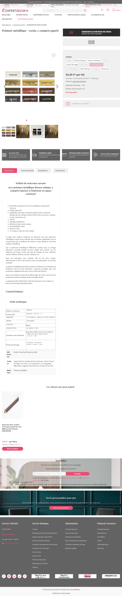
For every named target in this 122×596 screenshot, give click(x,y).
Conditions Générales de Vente (75, 544)
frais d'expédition (73, 589)
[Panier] (116, 10)
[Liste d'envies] (107, 10)
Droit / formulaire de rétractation (76, 541)
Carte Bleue (101, 537)
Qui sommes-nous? (71, 533)
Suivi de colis (36, 556)
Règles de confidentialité (70, 478)
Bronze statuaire (94, 60)
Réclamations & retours (40, 563)
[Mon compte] (102, 10)
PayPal (99, 541)
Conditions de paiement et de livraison (45, 544)
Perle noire (105, 69)
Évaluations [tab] (43, 170)
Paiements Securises (39, 560)
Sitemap (35, 567)
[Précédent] (4, 87)
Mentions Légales (71, 548)
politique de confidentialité (71, 484)
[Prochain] (56, 87)
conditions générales (98, 484)
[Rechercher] (85, 10)
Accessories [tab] (60, 170)
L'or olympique (72, 69)
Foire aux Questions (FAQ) (40, 541)
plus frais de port (79, 81)
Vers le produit (12, 449)
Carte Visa (100, 548)
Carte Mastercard (102, 544)
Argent (69, 60)
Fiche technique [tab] (27, 170)
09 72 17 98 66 (8, 534)
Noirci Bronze (85, 69)
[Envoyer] (78, 474)
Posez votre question (61, 508)
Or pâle (95, 69)
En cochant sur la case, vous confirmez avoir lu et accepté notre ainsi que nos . (61, 484)
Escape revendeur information (42, 537)
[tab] (9, 170)
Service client (36, 552)
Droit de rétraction (71, 529)
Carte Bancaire (102, 533)
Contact (34, 529)
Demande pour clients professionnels (44, 533)
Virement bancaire (103, 529)
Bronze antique (80, 60)
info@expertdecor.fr (12, 543)
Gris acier (84, 65)
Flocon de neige (72, 65)
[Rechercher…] (62, 10)
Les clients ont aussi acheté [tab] (61, 386)
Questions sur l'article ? (80, 104)
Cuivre (105, 60)
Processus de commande (40, 548)
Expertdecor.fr (6, 25)
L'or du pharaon (96, 65)
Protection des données (73, 537)
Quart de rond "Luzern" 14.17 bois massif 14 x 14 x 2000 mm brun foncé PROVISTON (12, 428)
